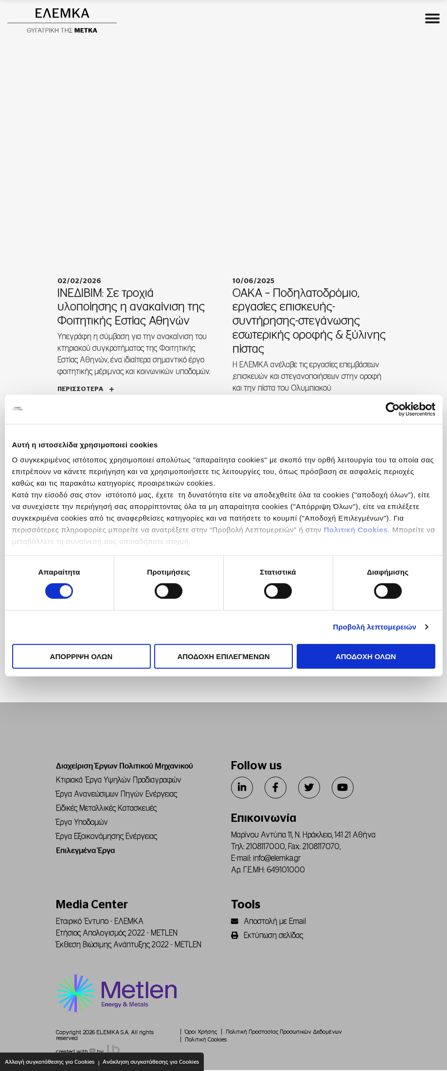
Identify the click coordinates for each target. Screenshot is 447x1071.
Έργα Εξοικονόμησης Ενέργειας (106, 837)
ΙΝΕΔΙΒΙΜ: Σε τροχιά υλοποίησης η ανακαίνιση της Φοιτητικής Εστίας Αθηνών (131, 308)
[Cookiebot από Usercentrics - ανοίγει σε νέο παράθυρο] (392, 409)
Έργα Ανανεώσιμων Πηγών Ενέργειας (116, 795)
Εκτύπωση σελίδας (267, 936)
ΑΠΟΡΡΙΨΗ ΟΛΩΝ (81, 656)
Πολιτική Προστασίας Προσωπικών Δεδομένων (284, 1033)
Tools (245, 906)
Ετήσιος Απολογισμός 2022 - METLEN (117, 934)
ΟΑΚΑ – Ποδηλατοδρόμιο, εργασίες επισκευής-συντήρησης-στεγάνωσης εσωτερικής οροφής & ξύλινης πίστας (309, 322)
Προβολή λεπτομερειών (375, 627)
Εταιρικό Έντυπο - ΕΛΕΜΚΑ (99, 922)
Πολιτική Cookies (356, 530)
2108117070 (321, 847)
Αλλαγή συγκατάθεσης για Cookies (49, 1062)
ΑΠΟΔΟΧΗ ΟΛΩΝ (366, 656)
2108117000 (265, 847)
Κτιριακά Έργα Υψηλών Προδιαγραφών (118, 781)
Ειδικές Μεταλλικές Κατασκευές (106, 809)
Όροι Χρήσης (201, 1033)
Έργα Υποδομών (82, 823)
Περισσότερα (85, 390)
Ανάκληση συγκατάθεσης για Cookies (151, 1062)
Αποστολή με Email (268, 922)
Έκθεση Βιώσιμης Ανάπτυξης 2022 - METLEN (128, 946)
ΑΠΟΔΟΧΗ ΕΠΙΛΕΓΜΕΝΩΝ (223, 656)
